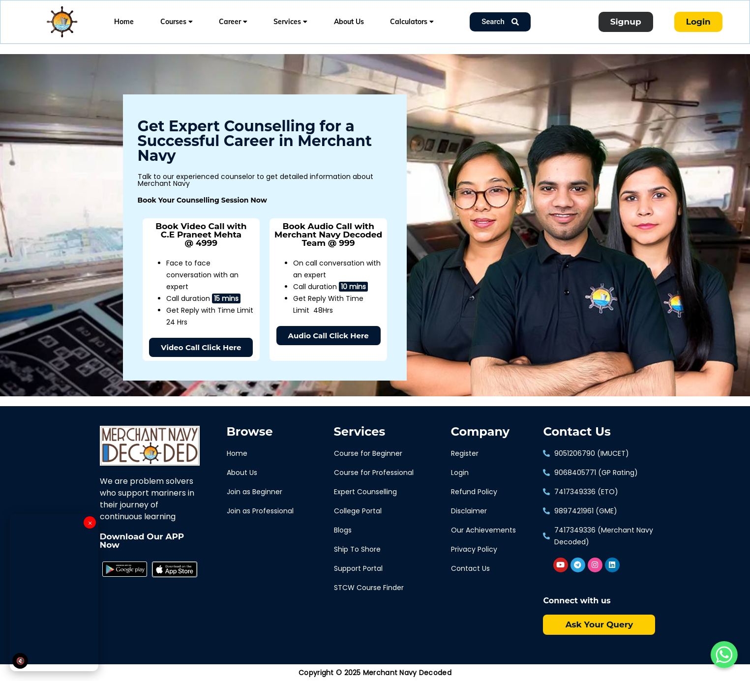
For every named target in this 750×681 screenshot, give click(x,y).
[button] (201, 347)
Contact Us (576, 432)
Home (124, 21)
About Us (349, 21)
